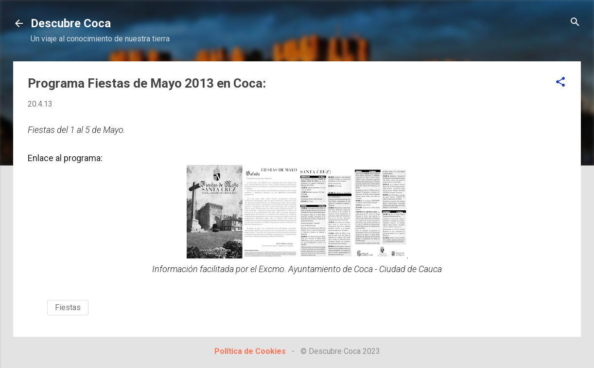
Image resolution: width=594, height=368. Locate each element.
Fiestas (68, 307)
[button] (560, 82)
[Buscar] (575, 23)
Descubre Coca (71, 23)
